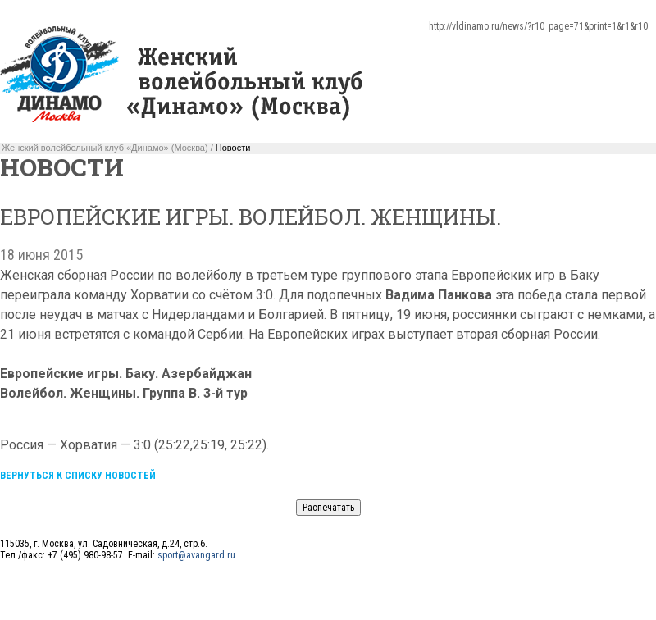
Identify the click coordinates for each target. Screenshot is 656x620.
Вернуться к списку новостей (78, 475)
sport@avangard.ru (196, 555)
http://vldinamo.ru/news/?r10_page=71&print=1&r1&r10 (538, 26)
